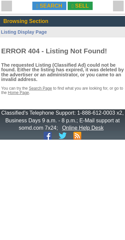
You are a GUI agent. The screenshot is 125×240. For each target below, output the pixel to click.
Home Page (18, 92)
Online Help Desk (83, 128)
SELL (80, 6)
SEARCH (49, 6)
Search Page (40, 88)
